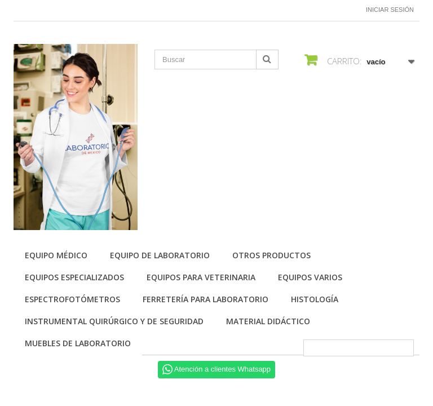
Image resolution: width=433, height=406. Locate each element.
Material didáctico (268, 321)
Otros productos (271, 255)
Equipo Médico (56, 255)
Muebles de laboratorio (78, 343)
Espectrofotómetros (72, 299)
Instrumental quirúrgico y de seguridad (114, 321)
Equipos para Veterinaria (201, 277)
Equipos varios (310, 277)
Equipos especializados (74, 277)
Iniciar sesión (390, 9)
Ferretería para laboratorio (205, 299)
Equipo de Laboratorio (160, 255)
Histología (314, 299)
